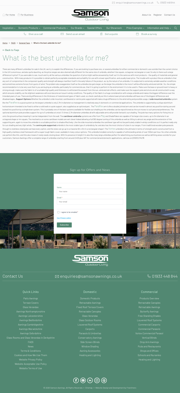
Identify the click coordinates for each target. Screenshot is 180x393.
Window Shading (90, 347)
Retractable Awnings (90, 303)
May (135, 114)
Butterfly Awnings (149, 312)
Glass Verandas (30, 308)
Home (5, 38)
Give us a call (36, 28)
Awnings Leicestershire (30, 317)
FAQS (14, 38)
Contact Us (169, 15)
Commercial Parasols (149, 330)
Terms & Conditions (30, 351)
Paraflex (159, 97)
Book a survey (149, 28)
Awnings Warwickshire (31, 330)
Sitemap (89, 389)
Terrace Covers (30, 303)
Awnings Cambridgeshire (30, 325)
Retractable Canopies (90, 312)
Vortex (17, 129)
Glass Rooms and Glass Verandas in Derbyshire (31, 338)
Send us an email (75, 28)
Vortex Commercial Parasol (149, 334)
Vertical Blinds (149, 338)
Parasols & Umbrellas (90, 334)
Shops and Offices (149, 351)
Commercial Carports (149, 325)
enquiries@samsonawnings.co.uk (132, 3)
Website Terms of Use (30, 369)
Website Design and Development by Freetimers (118, 389)
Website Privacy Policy (30, 360)
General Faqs (26, 38)
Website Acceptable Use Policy (30, 365)
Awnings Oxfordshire (31, 334)
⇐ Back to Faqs (11, 45)
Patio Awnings (30, 299)
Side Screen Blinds (90, 343)
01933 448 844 (166, 3)
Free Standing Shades (149, 317)
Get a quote (111, 28)
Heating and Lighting (90, 356)
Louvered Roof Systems (90, 325)
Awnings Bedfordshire (30, 321)
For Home (11, 15)
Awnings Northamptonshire (30, 312)
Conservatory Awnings (90, 338)
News (31, 347)
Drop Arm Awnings (149, 343)
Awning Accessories (90, 351)
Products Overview (149, 299)
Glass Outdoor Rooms (90, 321)
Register (156, 15)
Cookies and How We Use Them (30, 356)
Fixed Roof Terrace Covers (90, 308)
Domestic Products (90, 299)
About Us (145, 15)
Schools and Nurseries (149, 356)
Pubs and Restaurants (149, 347)
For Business (28, 15)
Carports (90, 330)
